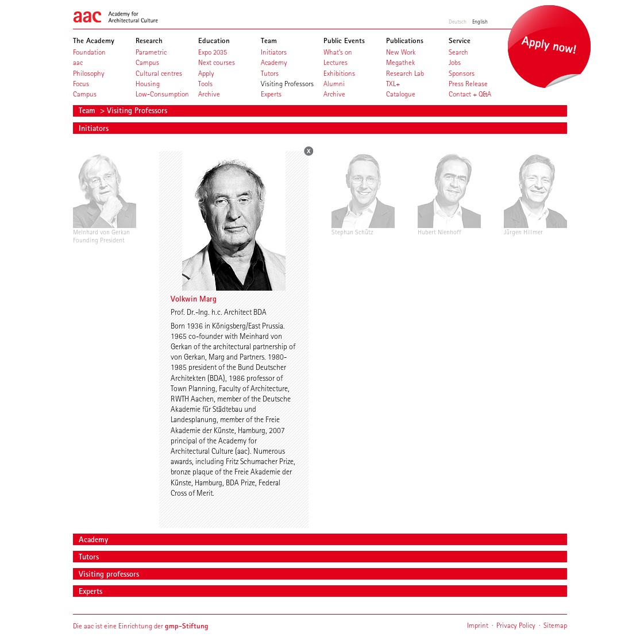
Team (88, 110)
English (480, 21)
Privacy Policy (515, 625)
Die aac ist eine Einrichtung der (141, 625)
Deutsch (457, 21)
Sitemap (555, 625)
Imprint (477, 625)
